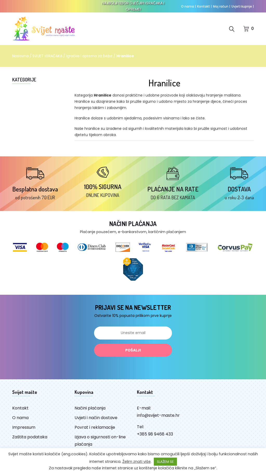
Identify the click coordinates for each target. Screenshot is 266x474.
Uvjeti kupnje (242, 6)
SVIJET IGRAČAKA (47, 56)
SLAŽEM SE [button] (165, 461)
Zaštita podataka (29, 437)
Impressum (23, 427)
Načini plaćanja (90, 408)
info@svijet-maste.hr (158, 415)
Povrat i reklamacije (95, 427)
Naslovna (20, 56)
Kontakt (204, 6)
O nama (188, 6)
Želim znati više (136, 461)
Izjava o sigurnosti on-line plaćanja (100, 440)
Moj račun (221, 6)
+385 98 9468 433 (155, 434)
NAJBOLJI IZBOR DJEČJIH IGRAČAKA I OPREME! (133, 6)
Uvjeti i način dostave (96, 418)
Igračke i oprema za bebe (89, 56)
